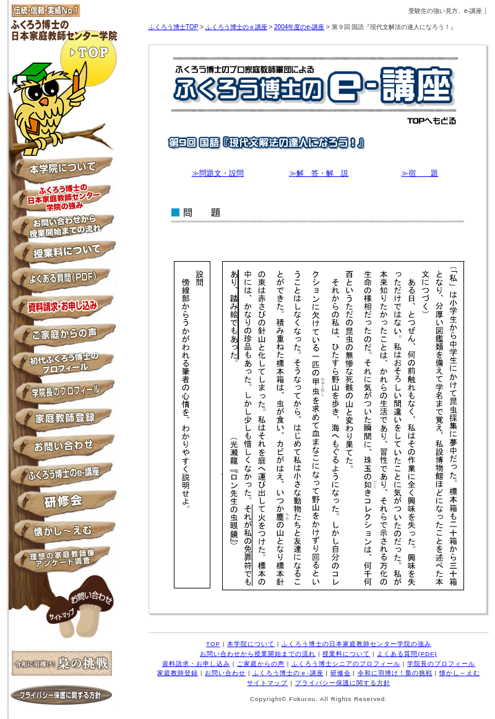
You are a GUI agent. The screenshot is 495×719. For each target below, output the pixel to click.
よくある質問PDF (62, 282)
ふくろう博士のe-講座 (62, 477)
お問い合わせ (62, 449)
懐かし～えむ (62, 532)
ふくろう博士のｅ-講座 (287, 672)
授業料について (62, 254)
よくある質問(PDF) (407, 653)
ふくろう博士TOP (173, 27)
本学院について (62, 170)
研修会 (340, 672)
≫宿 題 (419, 173)
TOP (62, 51)
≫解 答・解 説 (318, 173)
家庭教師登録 (62, 421)
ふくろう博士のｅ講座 (236, 27)
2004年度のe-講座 (299, 27)
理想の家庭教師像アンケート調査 (62, 560)
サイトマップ (62, 614)
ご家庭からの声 (62, 337)
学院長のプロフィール (62, 393)
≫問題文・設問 (218, 173)
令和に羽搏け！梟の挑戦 (395, 672)
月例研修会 (62, 505)
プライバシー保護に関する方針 (62, 700)
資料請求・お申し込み (62, 310)
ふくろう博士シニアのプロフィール (62, 365)
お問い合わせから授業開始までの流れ (62, 226)
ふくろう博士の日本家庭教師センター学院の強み (62, 198)
